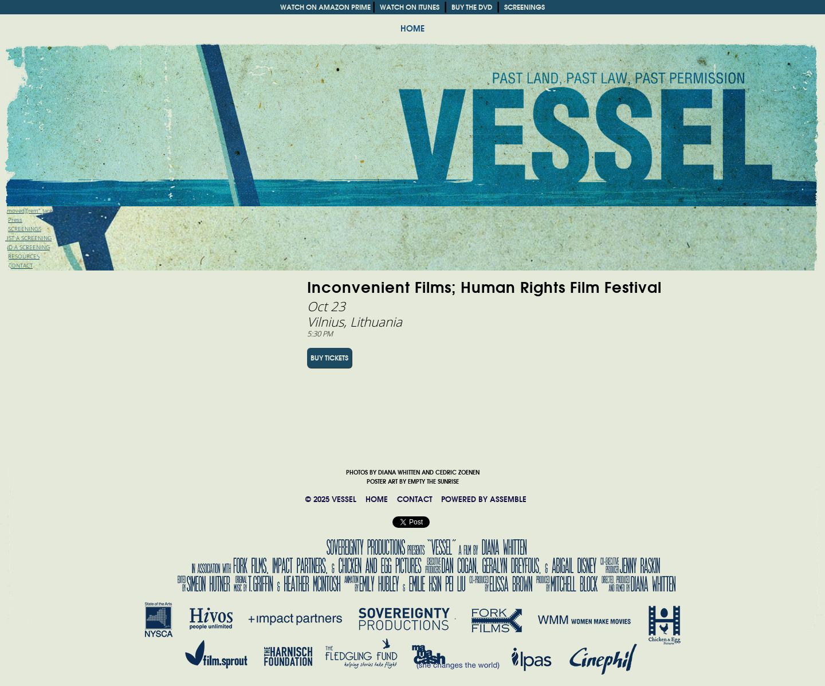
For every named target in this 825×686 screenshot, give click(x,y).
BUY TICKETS (329, 358)
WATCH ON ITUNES (409, 7)
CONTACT (414, 499)
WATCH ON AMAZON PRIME (325, 7)
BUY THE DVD (471, 7)
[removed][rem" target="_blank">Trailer (50, 210)
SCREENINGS (524, 7)
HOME (412, 28)
